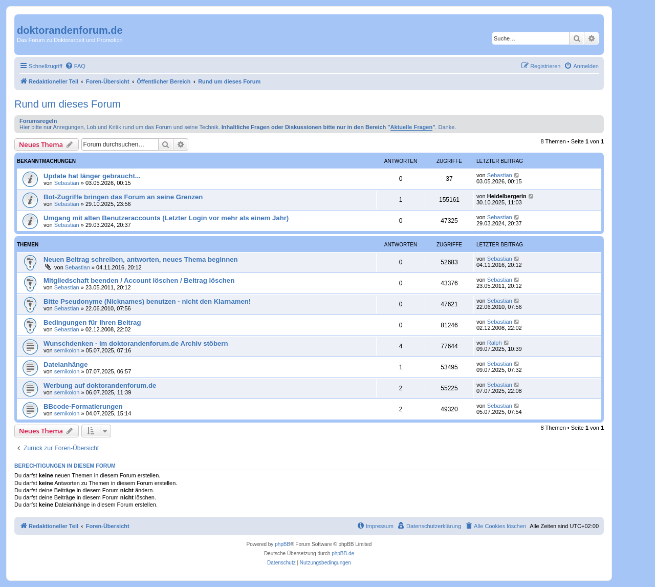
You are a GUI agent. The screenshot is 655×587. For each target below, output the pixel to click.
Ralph (494, 343)
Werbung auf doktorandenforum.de (99, 385)
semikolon (67, 350)
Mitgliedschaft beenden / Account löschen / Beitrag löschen (138, 280)
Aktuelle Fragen (411, 127)
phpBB (282, 544)
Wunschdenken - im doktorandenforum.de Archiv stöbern (135, 343)
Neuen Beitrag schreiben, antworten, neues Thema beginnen (140, 259)
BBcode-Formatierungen (83, 406)
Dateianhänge (65, 364)
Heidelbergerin (507, 196)
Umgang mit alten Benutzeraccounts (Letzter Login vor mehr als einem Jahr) (166, 218)
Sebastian (66, 183)
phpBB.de (343, 553)
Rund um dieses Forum (67, 104)
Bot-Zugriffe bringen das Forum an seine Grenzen (123, 197)
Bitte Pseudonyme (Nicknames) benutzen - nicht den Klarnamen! (147, 301)
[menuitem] (75, 66)
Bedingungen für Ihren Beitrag (92, 322)
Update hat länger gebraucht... (92, 176)
